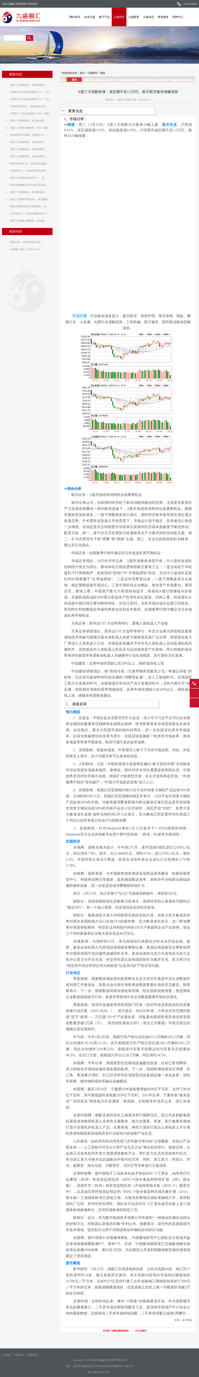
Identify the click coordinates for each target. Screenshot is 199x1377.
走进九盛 (89, 17)
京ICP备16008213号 (98, 1372)
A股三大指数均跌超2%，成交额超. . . (30, 199)
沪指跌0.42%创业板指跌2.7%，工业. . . (31, 92)
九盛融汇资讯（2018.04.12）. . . (27, 249)
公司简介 (7, 1355)
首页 (82, 73)
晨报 (102, 73)
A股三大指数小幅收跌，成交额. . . (29, 220)
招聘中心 (177, 17)
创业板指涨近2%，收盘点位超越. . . (29, 163)
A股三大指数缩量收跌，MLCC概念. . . (31, 127)
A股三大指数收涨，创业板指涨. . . (29, 192)
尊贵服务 (162, 17)
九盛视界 (133, 17)
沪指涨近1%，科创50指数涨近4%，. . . (31, 213)
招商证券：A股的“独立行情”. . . (27, 242)
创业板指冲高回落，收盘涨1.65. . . (29, 135)
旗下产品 (103, 17)
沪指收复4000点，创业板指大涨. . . (29, 106)
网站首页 (74, 17)
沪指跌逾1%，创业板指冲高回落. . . (29, 170)
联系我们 (33, 1355)
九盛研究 (118, 17)
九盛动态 (147, 17)
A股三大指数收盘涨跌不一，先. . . (29, 178)
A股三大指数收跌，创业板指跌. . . (29, 85)
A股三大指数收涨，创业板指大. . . (29, 142)
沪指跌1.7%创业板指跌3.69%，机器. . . (31, 113)
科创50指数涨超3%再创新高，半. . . (29, 206)
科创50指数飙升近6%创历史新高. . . (29, 185)
